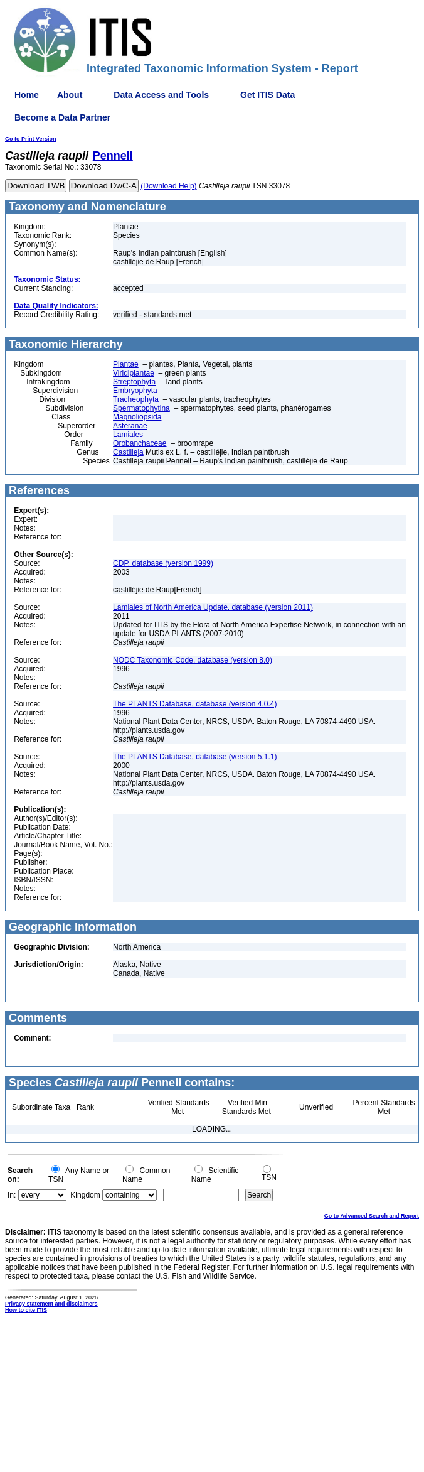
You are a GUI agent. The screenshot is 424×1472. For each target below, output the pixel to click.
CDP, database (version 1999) (163, 563)
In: (12, 1195)
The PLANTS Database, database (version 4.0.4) (195, 704)
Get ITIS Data (267, 95)
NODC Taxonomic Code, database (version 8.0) (192, 660)
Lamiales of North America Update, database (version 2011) (213, 607)
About (69, 95)
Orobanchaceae (139, 443)
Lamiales (128, 434)
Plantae (126, 364)
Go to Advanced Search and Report (371, 1216)
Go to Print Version (30, 139)
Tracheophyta (136, 399)
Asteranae (130, 425)
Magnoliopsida (137, 417)
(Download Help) (168, 185)
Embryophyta (135, 390)
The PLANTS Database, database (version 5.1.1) (195, 756)
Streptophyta (134, 381)
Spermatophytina (141, 408)
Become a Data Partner (62, 117)
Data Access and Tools (161, 95)
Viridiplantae (133, 373)
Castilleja (128, 452)
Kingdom (85, 1195)
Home (26, 95)
